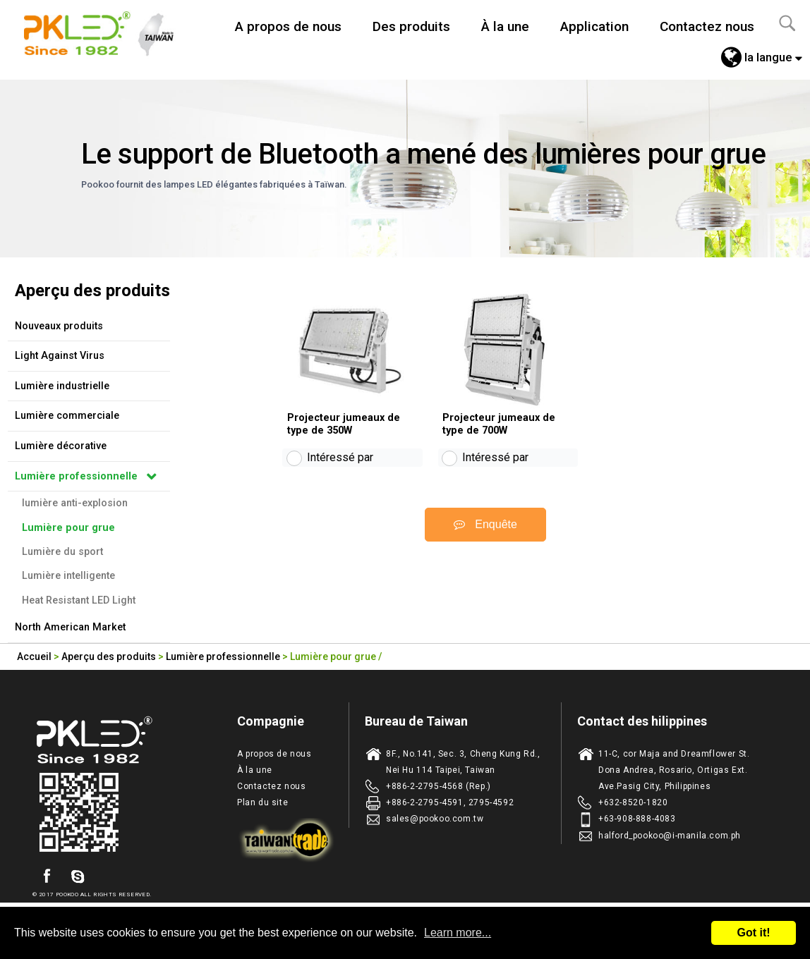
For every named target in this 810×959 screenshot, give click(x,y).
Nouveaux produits (59, 326)
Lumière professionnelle (76, 476)
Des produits (411, 26)
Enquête (485, 536)
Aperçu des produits (108, 656)
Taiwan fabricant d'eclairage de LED (106, 31)
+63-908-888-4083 (637, 819)
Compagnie (270, 721)
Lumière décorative (61, 446)
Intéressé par (340, 470)
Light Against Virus (59, 356)
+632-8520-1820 (632, 802)
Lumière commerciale (67, 416)
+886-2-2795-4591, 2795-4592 (450, 802)
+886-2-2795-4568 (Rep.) (438, 786)
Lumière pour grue (68, 528)
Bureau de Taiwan (416, 721)
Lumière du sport (62, 552)
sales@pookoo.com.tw (434, 819)
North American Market (70, 627)
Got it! (753, 933)
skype (77, 876)
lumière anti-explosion (75, 503)
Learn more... (457, 933)
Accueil (34, 656)
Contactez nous (707, 26)
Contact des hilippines (642, 721)
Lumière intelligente (68, 576)
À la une (505, 26)
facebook (46, 876)
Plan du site (262, 802)
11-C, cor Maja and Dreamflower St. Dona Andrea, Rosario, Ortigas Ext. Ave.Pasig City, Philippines (673, 770)
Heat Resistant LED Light (78, 600)
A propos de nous (288, 26)
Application (594, 26)
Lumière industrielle (62, 386)
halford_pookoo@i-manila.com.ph (669, 836)
